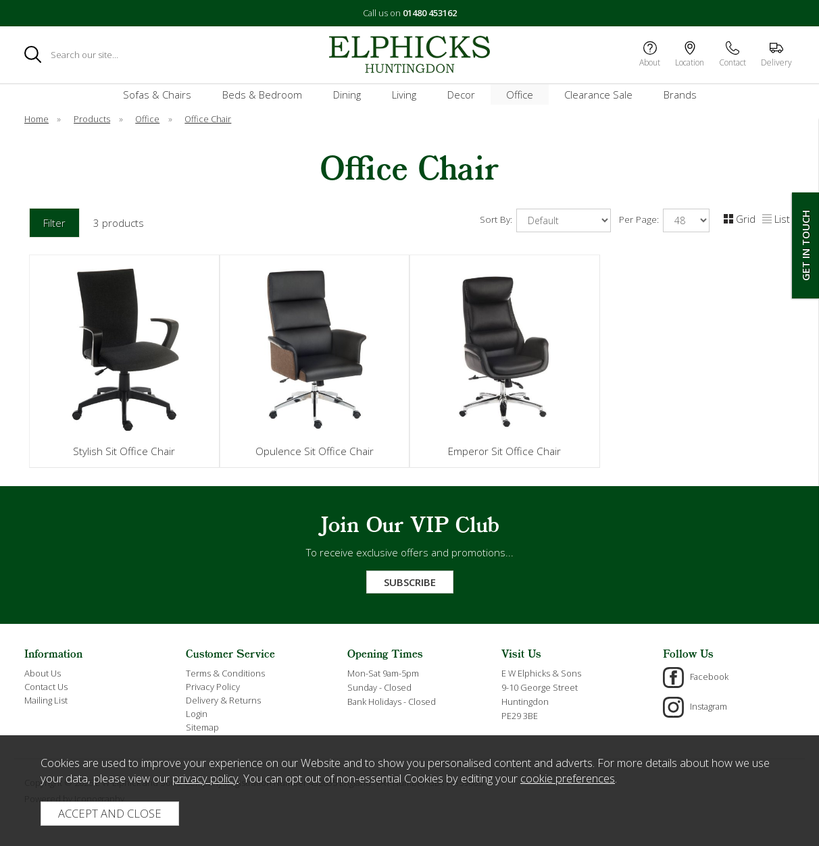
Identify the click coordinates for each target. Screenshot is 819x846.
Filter (54, 223)
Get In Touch (805, 245)
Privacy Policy (213, 687)
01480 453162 (430, 13)
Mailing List (46, 700)
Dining (347, 94)
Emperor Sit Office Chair (504, 451)
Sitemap (202, 727)
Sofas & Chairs (157, 94)
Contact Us (46, 687)
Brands (680, 94)
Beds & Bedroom (262, 94)
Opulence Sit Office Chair (314, 451)
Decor (461, 94)
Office (519, 94)
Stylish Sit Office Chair (124, 451)
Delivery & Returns (223, 700)
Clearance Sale (598, 94)
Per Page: (664, 220)
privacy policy (205, 778)
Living (404, 94)
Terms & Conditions (225, 673)
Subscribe (410, 582)
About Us (42, 673)
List (776, 219)
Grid (739, 219)
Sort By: (545, 220)
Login (196, 714)
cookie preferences (567, 778)
